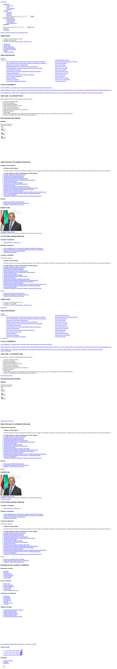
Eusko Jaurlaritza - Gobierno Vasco (23, 41)
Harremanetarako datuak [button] (9, 48)
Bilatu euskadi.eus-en (12, 16)
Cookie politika (10, 22)
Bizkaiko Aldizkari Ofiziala (10, 612)
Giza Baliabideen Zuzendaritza (13, 69)
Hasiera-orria (10, 5)
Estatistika (6, 604)
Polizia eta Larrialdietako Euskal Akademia (14, 201)
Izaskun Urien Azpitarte (60, 69)
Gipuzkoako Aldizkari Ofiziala (11, 613)
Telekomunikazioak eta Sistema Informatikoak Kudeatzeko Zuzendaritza (23, 71)
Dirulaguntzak (7, 597)
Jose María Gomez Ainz (60, 66)
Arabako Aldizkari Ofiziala (10, 611)
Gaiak (8, 7)
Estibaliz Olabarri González (61, 78)
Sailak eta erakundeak (9, 586)
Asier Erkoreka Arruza (60, 81)
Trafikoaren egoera (8, 602)
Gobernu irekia (7, 589)
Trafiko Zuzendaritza (11, 78)
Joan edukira (4, 1)
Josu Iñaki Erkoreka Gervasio (15, 39)
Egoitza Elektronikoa (12, 23)
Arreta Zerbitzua (7, 587)
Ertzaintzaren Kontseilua (9, 185)
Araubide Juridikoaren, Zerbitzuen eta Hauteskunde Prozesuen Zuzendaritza (24, 68)
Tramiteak (9, 9)
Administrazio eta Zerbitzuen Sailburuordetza (17, 64)
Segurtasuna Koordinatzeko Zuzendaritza (16, 81)
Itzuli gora (6, 663)
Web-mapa (9, 15)
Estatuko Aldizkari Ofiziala (10, 615)
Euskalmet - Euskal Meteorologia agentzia (14, 204)
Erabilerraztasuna (11, 19)
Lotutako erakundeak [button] (9, 52)
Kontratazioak (7, 598)
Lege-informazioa (11, 20)
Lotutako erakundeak (6, 499)
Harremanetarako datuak (6, 375)
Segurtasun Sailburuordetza (12, 73)
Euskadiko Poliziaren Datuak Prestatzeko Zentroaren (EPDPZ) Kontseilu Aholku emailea (25, 192)
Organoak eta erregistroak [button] (10, 49)
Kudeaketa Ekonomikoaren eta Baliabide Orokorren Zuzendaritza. (22, 66)
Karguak (3, 469)
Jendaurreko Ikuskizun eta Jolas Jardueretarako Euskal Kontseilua (19, 180)
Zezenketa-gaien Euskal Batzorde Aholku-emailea (16, 184)
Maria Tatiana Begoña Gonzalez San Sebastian (66, 61)
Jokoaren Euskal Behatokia (10, 194)
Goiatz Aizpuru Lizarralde (61, 68)
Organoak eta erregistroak (7, 421)
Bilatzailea (9, 13)
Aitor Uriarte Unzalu (60, 76)
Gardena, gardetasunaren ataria (11, 590)
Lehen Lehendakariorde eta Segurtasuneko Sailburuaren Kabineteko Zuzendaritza (25, 61)
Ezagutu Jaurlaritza (8, 585)
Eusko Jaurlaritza (11, 8)
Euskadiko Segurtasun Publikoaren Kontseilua (15, 174)
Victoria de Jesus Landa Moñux (62, 79)
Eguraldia (6, 601)
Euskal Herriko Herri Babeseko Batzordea (14, 177)
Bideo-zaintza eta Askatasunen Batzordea (13, 190)
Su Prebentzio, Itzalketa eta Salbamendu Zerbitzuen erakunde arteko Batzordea (22, 196)
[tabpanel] (58, 68)
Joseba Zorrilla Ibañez (60, 74)
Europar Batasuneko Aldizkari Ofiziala (13, 616)
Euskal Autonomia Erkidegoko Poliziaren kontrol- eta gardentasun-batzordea (22, 193)
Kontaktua (9, 12)
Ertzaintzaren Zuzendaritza (12, 79)
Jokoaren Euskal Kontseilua (10, 181)
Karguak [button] (6, 50)
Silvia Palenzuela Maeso (61, 63)
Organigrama (4, 307)
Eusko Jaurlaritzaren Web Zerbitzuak (9, 644)
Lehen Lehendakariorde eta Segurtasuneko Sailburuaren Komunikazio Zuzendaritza (26, 63)
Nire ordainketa (7, 600)
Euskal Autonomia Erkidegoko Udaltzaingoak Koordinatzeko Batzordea (21, 188)
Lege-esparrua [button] (7, 45)
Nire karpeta (7, 30)
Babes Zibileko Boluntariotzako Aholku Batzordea (16, 178)
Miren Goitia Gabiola (60, 64)
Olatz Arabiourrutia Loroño (61, 71)
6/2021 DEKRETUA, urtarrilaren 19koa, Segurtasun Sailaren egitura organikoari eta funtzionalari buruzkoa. (26, 87)
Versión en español (8, 660)
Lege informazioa (8, 576)
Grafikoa (3, 58)
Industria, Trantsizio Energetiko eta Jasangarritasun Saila (14, 32)
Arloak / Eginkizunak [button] (9, 46)
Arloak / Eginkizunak (6, 350)
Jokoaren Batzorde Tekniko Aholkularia (13, 182)
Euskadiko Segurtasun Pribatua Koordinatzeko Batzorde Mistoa (19, 189)
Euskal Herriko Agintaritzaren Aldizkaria (13, 609)
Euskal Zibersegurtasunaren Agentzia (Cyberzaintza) (16, 203)
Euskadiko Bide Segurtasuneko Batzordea (14, 176)
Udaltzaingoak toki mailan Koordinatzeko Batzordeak (16, 186)
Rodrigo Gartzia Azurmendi (61, 73)
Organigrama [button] (7, 44)
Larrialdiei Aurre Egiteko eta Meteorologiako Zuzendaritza (20, 74)
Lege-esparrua (4, 338)
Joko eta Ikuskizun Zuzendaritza (14, 76)
